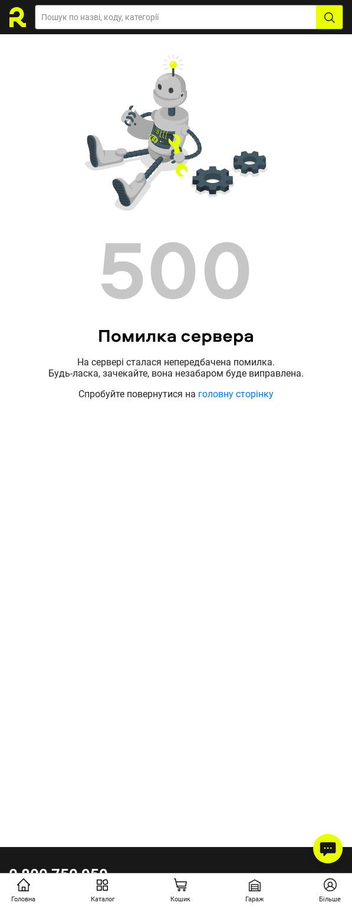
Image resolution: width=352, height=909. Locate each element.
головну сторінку (236, 394)
